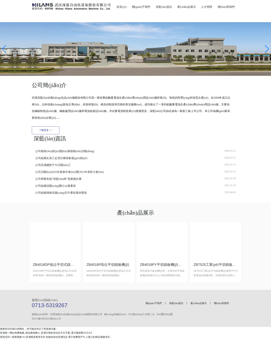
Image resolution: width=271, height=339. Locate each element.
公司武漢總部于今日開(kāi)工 (53, 165)
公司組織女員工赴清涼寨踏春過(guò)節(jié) (61, 158)
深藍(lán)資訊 (176, 303)
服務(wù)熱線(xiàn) (45, 300)
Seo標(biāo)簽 (165, 314)
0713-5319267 (49, 305)
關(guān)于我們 (154, 303)
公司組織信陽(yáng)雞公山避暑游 (55, 185)
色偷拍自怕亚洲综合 (57, 337)
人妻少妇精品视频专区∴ (99, 337)
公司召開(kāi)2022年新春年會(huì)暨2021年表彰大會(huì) (69, 171)
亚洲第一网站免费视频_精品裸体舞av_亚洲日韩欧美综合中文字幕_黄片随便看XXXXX (46, 333)
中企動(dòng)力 (136, 314)
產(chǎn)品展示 (198, 303)
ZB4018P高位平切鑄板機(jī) (107, 264)
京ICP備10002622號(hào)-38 (46, 318)
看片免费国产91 (76, 337)
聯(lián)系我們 (221, 303)
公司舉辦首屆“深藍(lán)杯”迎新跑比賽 (58, 178)
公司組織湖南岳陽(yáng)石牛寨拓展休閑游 (61, 192)
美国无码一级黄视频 (11, 337)
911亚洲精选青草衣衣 (33, 337)
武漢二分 (150, 314)
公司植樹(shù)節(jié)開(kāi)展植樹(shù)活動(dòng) (64, 151)
